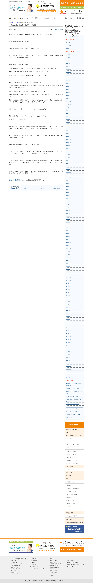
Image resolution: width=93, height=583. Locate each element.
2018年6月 (68, 324)
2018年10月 (68, 313)
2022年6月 (68, 189)
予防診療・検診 (71, 482)
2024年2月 (68, 130)
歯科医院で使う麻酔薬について (72, 404)
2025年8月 (68, 77)
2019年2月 (68, 304)
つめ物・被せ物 (71, 503)
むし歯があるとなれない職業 (72, 396)
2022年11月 (68, 175)
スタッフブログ (59, 29)
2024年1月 (68, 133)
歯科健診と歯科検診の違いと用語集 (19, 188)
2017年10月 (68, 339)
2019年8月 (68, 289)
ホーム (10, 19)
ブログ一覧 (70, 469)
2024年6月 (68, 119)
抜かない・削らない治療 (73, 444)
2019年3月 (68, 301)
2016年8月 (68, 374)
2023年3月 (68, 163)
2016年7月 (68, 377)
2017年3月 (68, 357)
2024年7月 (68, 116)
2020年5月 (68, 263)
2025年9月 (68, 75)
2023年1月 (68, 169)
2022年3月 (68, 198)
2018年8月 (68, 319)
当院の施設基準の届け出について (74, 522)
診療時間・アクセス (72, 460)
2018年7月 (68, 322)
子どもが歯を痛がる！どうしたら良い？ (74, 411)
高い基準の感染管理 (72, 454)
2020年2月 (68, 272)
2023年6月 (68, 154)
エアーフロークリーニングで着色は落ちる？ (50, 188)
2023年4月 (68, 160)
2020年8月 (68, 254)
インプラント (70, 506)
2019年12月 (68, 277)
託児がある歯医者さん (70, 417)
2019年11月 (68, 280)
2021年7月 (68, 222)
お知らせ (68, 42)
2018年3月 (68, 330)
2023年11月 (68, 139)
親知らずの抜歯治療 (72, 494)
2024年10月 (68, 107)
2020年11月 (68, 245)
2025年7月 (68, 80)
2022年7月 (68, 186)
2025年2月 (68, 95)
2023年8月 (68, 148)
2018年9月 (68, 316)
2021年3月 (68, 233)
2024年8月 (68, 113)
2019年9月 (68, 286)
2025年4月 (68, 89)
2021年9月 (68, 216)
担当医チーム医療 (35, 19)
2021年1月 (68, 239)
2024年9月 (68, 110)
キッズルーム (70, 441)
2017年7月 (68, 348)
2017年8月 (68, 345)
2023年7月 (68, 151)
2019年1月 (68, 307)
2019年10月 (68, 283)
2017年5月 (68, 351)
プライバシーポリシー (72, 463)
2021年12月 (68, 207)
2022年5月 (68, 192)
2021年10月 (68, 213)
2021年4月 (68, 230)
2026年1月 (68, 63)
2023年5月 (68, 157)
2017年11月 (68, 336)
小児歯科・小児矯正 (72, 491)
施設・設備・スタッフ (72, 457)
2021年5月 (68, 227)
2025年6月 (68, 83)
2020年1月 (68, 274)
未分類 (67, 48)
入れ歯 (68, 509)
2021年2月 (68, 236)
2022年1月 (68, 204)
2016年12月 (68, 363)
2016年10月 (68, 369)
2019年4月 (68, 298)
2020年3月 (68, 269)
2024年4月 (68, 125)
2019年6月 (68, 292)
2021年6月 (68, 224)
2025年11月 (68, 69)
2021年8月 (68, 219)
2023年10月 (68, 142)
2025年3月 (68, 92)
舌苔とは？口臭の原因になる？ (72, 388)
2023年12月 (68, 136)
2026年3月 (68, 57)
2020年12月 (68, 242)
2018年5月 (68, 327)
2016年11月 (68, 366)
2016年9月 (68, 372)
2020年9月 (68, 251)
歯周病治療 (70, 485)
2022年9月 (68, 180)
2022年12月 (68, 172)
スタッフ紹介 (46, 19)
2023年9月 (68, 145)
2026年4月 (68, 54)
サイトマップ (70, 566)
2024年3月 (68, 127)
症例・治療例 (69, 519)
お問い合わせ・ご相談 (71, 429)
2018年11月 (68, 310)
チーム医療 (70, 438)
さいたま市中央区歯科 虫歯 (17, 180)
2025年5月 (68, 86)
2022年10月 (68, 177)
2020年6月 (68, 260)
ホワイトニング (71, 500)
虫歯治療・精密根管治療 (73, 488)
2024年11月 (68, 104)
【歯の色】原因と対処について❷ (73, 414)
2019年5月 (68, 295)
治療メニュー (56, 19)
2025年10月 (68, 72)
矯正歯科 (69, 497)
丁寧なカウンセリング (72, 448)
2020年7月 (68, 257)
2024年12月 (68, 101)
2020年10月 (68, 248)
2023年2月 (68, 166)
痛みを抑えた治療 (71, 451)
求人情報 (68, 475)
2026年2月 (68, 60)
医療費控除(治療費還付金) (73, 516)
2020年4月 (68, 266)
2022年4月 (68, 195)
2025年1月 (68, 98)
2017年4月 (68, 354)
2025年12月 (68, 66)
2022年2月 (68, 201)
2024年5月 (68, 122)
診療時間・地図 (78, 19)
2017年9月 (68, 342)
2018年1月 (68, 333)
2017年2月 (68, 360)
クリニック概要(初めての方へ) (21, 19)
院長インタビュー (70, 472)
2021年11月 (68, 210)
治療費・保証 (67, 19)
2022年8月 (68, 183)
